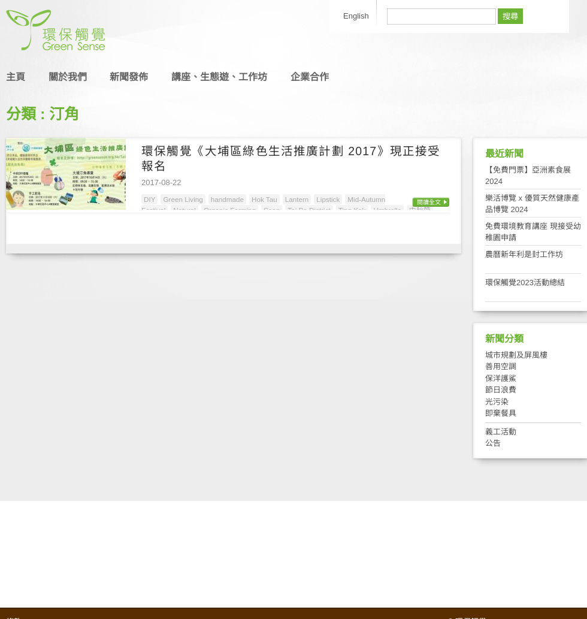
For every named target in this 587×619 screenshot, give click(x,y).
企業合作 (310, 77)
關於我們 (68, 77)
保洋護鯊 (500, 378)
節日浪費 (500, 389)
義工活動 (500, 431)
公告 (493, 443)
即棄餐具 (500, 413)
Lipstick (328, 199)
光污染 (497, 401)
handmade (227, 199)
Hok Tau (264, 199)
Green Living (182, 199)
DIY (149, 199)
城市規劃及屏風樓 (516, 355)
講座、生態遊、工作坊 (219, 77)
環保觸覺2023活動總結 (525, 282)
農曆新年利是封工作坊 (524, 254)
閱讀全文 (429, 202)
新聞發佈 (129, 77)
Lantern (297, 199)
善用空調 (500, 366)
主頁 (15, 77)
